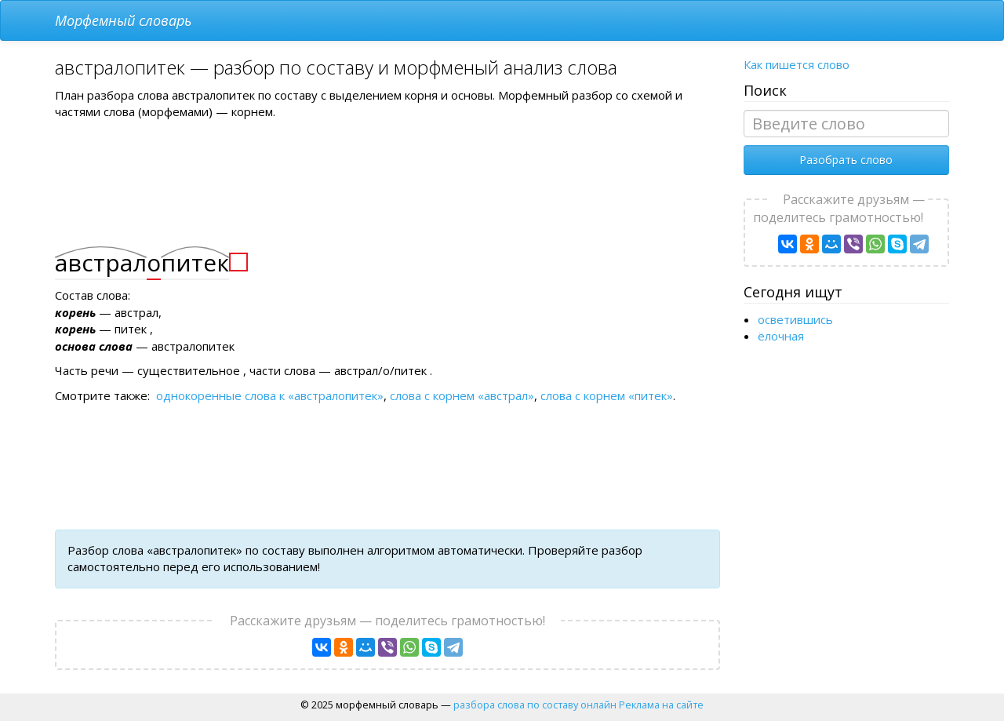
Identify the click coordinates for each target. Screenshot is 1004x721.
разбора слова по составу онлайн (535, 704)
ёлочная (781, 336)
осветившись (795, 319)
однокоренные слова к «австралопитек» (270, 395)
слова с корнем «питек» (606, 395)
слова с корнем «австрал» (462, 395)
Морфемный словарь (123, 20)
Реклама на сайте (661, 704)
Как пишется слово (796, 64)
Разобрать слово (846, 159)
